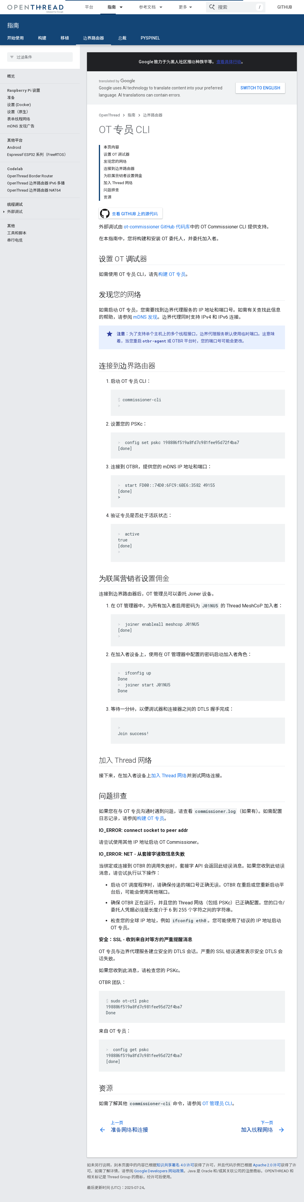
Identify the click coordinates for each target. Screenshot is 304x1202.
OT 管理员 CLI (217, 1040)
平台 (89, 7)
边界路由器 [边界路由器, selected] (93, 38)
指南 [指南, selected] (111, 7)
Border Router (100, 1168)
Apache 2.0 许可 (267, 1102)
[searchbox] (40, 57)
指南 (13, 25)
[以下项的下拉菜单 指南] (124, 7)
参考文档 (147, 7)
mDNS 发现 (145, 254)
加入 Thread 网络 (169, 712)
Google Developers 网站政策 (159, 1108)
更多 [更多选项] (178, 38)
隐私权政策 (111, 1193)
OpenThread (109, 115)
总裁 (122, 38)
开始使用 (15, 38)
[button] (40, 211)
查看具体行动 (228, 61)
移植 (65, 38)
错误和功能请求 (210, 1159)
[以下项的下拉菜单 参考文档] (164, 7)
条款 (91, 1193)
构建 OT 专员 (172, 211)
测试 (183, 7)
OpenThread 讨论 (212, 1168)
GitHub (284, 7)
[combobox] (235, 7)
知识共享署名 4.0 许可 (175, 1102)
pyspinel (150, 38)
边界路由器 (152, 115)
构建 (42, 38)
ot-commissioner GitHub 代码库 (157, 164)
